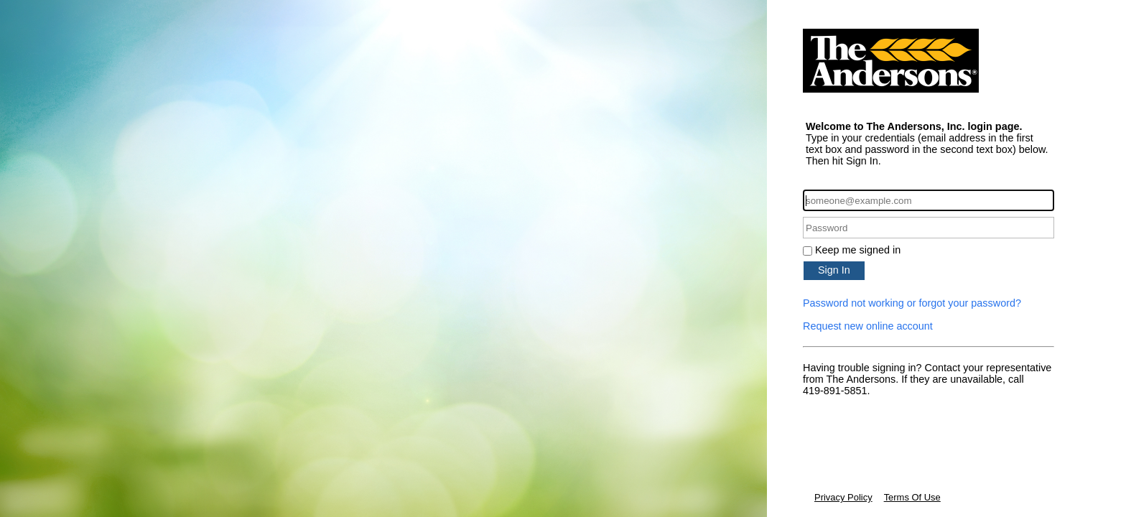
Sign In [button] (834, 270)
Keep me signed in (858, 250)
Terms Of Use (912, 497)
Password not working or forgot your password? (912, 303)
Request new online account (868, 326)
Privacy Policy (843, 497)
